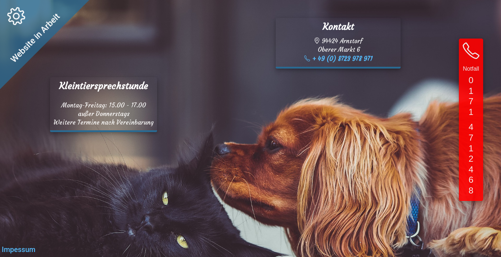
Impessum (18, 249)
